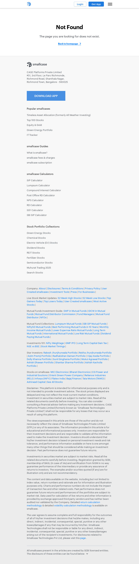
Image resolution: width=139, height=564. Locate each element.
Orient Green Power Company (66, 375)
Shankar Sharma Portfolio (69, 362)
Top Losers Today (53, 301)
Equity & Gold (34, 125)
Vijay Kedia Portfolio (98, 355)
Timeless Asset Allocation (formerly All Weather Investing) (58, 115)
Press (74, 291)
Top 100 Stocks (35, 120)
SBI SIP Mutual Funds (94, 323)
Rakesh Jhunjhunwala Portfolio (60, 352)
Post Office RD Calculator (41, 195)
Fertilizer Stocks (36, 257)
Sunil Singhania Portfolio (66, 359)
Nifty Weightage (55, 343)
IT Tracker (32, 134)
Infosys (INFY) (42, 378)
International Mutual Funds (58, 333)
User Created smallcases (78, 301)
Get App (96, 4)
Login (80, 4)
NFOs (43, 317)
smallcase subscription (39, 162)
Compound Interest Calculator (44, 190)
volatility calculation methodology (73, 505)
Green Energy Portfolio (39, 130)
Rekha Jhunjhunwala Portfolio (95, 352)
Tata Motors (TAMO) (93, 378)
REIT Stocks (33, 252)
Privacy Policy (92, 288)
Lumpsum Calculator (38, 185)
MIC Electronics (59, 372)
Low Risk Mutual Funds (87, 333)
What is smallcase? (37, 152)
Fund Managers (85, 314)
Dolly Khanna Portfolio (39, 359)
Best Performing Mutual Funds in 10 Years (75, 326)
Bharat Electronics (80, 372)
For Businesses (86, 291)
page (83, 538)
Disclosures (53, 288)
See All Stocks (55, 381)
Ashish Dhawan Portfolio (40, 362)
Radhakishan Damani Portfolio (69, 355)
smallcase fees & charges (41, 157)
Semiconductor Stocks (39, 262)
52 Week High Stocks (69, 298)
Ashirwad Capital (36, 381)
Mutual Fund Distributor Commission (55, 314)
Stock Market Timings (53, 346)
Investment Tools (59, 291)
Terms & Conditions (72, 288)
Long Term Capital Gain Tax (92, 343)
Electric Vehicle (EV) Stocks (42, 242)
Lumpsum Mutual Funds (68, 323)
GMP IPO (70, 343)
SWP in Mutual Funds (75, 310)
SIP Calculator (35, 180)
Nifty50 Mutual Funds (39, 326)
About (42, 288)
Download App (46, 95)
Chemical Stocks (36, 237)
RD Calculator (34, 205)
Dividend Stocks (36, 247)
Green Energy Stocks (38, 232)
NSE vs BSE (33, 346)
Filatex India (58, 378)
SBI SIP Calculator (37, 215)
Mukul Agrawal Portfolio (94, 359)
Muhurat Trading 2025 (39, 267)
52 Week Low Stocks (94, 298)
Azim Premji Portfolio (39, 355)
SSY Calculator (35, 210)
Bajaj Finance (73, 378)
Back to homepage (68, 43)
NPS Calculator (35, 200)
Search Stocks (35, 272)
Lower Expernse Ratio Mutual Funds (72, 330)
